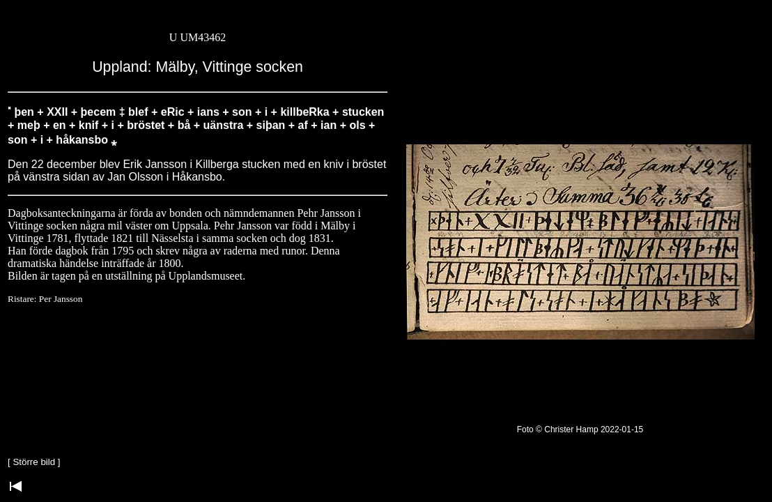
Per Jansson (61, 299)
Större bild (34, 462)
